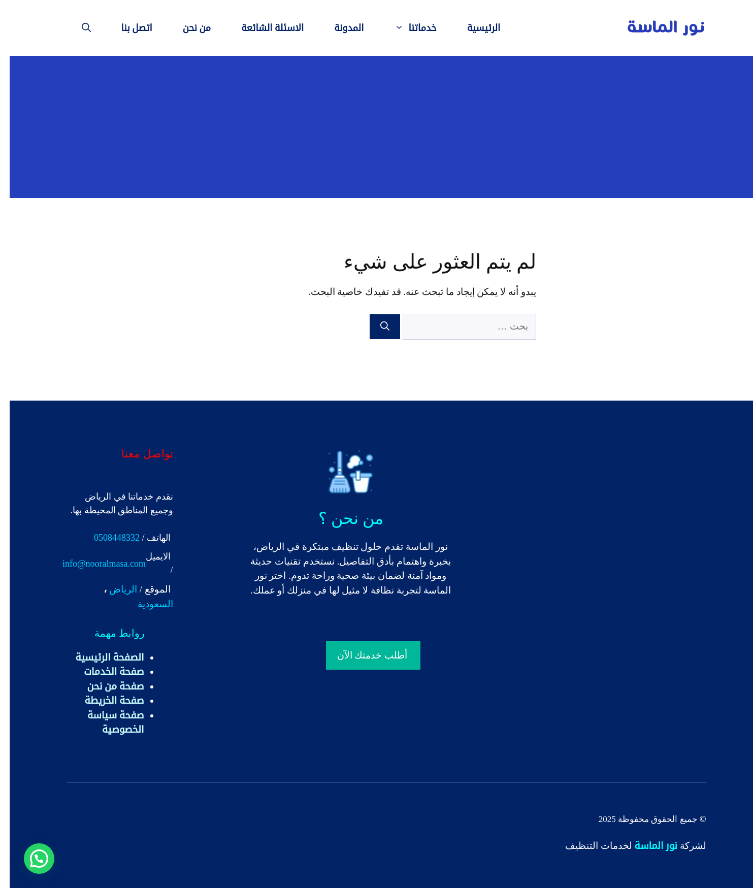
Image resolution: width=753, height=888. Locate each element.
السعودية (145, 604)
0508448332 (107, 538)
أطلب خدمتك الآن (363, 655)
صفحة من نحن (106, 686)
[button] (29, 858)
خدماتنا (398, 28)
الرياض (113, 589)
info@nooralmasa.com (94, 563)
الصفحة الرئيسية (100, 657)
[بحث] (375, 326)
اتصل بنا (127, 28)
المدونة (339, 28)
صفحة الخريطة (105, 700)
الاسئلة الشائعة (263, 28)
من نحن (187, 28)
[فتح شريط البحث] (76, 28)
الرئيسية (474, 28)
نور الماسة (646, 845)
